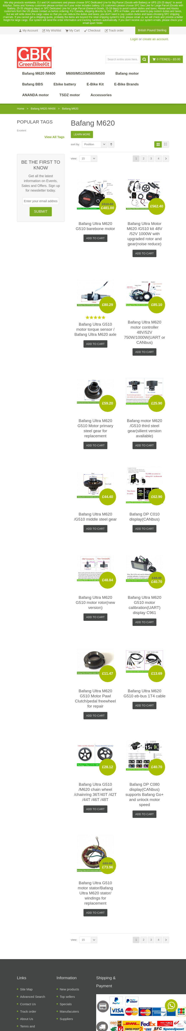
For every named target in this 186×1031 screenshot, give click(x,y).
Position (95, 144)
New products (69, 989)
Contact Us (28, 1004)
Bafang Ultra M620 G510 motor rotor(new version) (95, 602)
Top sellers (67, 996)
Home (20, 108)
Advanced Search (32, 996)
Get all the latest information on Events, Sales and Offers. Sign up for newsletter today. (40, 183)
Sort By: (75, 144)
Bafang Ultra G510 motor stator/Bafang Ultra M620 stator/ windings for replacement (95, 893)
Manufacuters (69, 1011)
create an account (155, 39)
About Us (26, 1019)
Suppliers (66, 1019)
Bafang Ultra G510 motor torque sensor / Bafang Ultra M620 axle (95, 329)
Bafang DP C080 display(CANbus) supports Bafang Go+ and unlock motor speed (145, 794)
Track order (28, 1011)
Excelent (21, 130)
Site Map (26, 989)
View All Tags (54, 137)
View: (74, 158)
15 (89, 158)
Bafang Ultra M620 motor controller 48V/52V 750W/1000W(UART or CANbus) (144, 332)
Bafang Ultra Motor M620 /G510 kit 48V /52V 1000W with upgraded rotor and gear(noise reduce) (144, 233)
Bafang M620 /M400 (43, 108)
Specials (66, 1004)
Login (134, 39)
